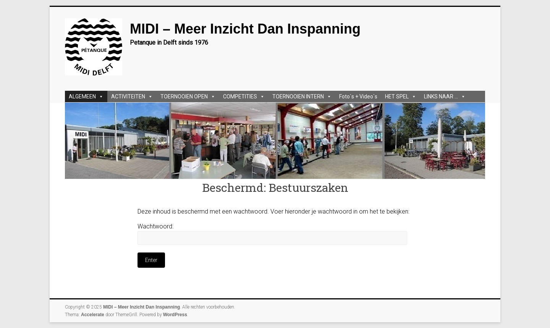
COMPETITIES (244, 96)
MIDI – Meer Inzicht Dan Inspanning (245, 29)
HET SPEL (400, 96)
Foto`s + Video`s (358, 96)
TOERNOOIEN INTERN (302, 96)
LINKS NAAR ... (445, 96)
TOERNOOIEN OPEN (187, 96)
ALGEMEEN (86, 96)
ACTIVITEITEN (132, 96)
